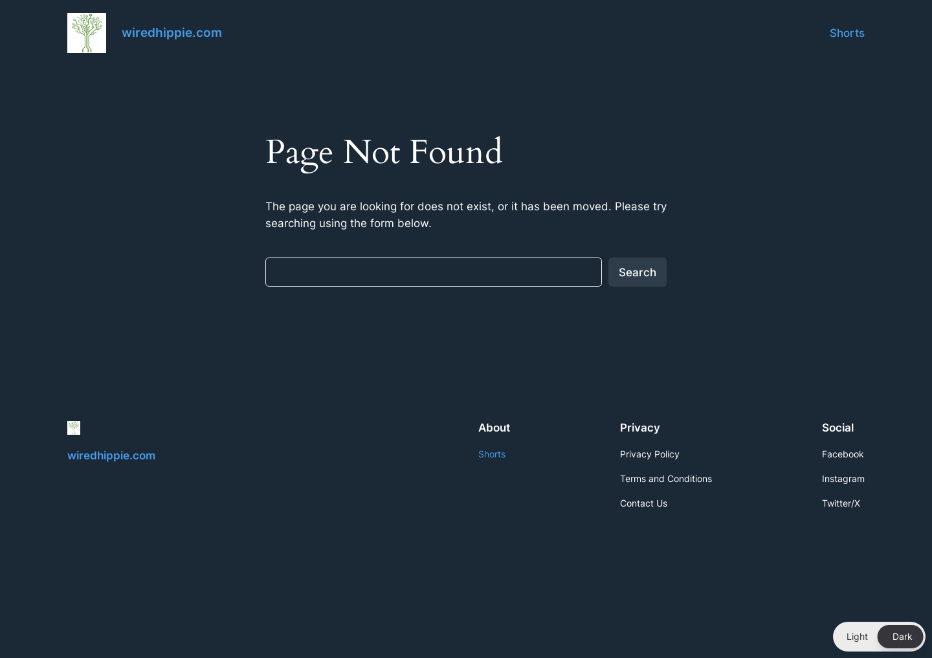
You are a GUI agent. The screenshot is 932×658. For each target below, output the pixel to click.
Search (637, 272)
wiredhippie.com (172, 32)
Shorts (847, 33)
